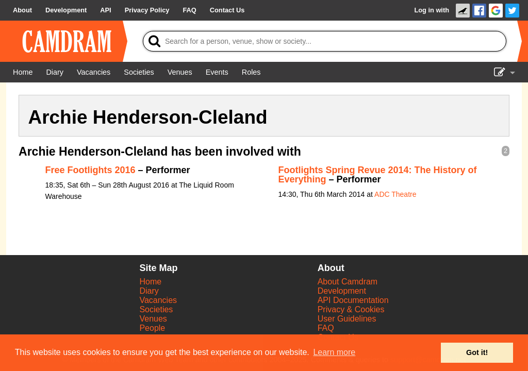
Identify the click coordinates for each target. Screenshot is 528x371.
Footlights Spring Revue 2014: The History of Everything (377, 174)
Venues (153, 318)
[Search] (324, 41)
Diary (148, 290)
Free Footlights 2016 (90, 170)
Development (342, 290)
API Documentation (353, 300)
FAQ (326, 328)
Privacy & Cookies (351, 309)
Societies (156, 309)
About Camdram (348, 281)
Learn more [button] (334, 352)
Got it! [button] (477, 352)
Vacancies (158, 300)
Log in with (431, 10)
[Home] (22, 72)
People (152, 328)
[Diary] (54, 72)
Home (150, 281)
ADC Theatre (395, 194)
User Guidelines (347, 318)
